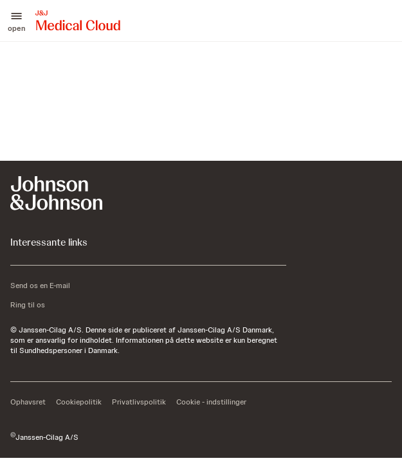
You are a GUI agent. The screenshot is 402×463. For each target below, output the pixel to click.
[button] (16, 20)
